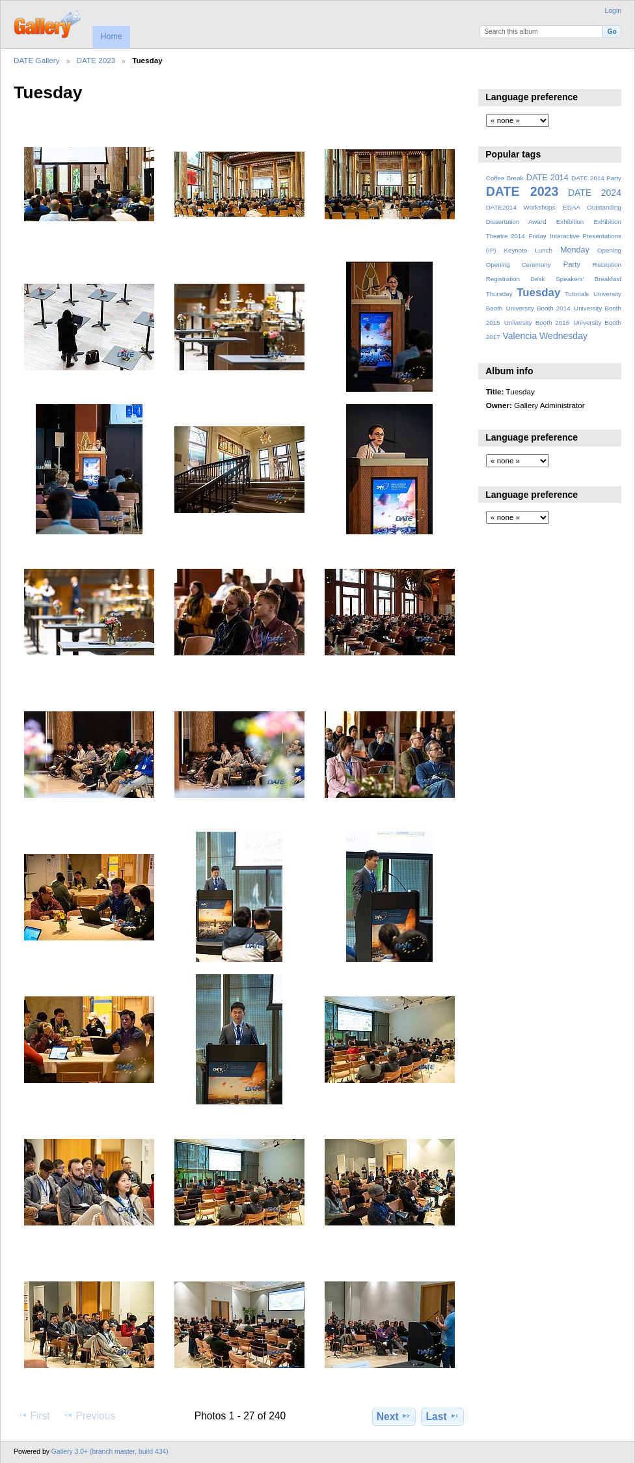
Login (613, 10)
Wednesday (563, 336)
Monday (574, 249)
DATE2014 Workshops (521, 207)
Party (571, 264)
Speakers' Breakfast (588, 278)
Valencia (519, 336)
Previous (89, 1415)
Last (442, 1416)
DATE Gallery (37, 60)
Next (394, 1416)
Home (111, 36)
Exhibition (570, 221)
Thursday (499, 293)
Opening (609, 250)
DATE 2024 (594, 192)
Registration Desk (515, 278)
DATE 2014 (547, 177)
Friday (537, 235)
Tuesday (538, 292)
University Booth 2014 (538, 308)
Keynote (515, 250)
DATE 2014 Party (596, 178)
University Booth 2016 (536, 322)
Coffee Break (505, 178)
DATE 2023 (96, 60)
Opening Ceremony (518, 264)
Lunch (543, 250)
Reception (607, 264)
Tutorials (577, 293)
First (33, 1415)
